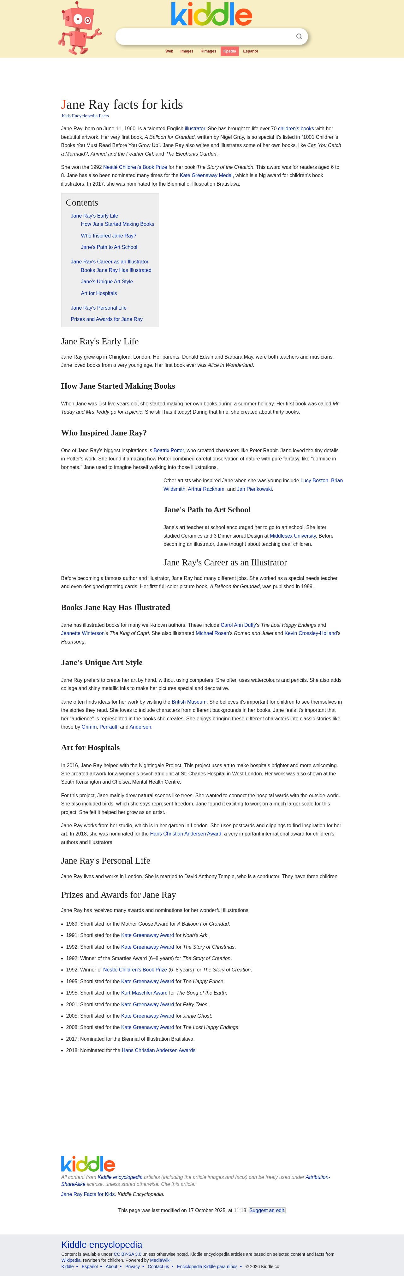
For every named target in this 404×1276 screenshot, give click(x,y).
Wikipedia (71, 1260)
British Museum (189, 702)
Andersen (141, 727)
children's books (296, 128)
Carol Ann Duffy (238, 625)
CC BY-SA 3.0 (127, 1254)
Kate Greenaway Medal (206, 175)
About (111, 1266)
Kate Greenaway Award (147, 935)
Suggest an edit (266, 1210)
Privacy (132, 1266)
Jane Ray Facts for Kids (88, 1194)
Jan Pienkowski (254, 489)
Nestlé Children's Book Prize (135, 167)
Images (187, 51)
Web (169, 51)
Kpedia (229, 51)
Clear (286, 36)
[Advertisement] (201, 76)
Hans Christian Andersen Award (186, 833)
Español (250, 51)
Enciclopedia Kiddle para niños (207, 1266)
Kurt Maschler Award (144, 993)
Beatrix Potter (169, 450)
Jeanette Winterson (83, 633)
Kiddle (68, 1266)
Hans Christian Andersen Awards (159, 1050)
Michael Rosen (212, 633)
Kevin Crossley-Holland (310, 633)
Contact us (158, 1266)
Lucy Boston (314, 480)
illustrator (195, 128)
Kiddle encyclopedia (120, 1177)
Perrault (108, 727)
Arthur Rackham (206, 489)
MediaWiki (160, 1260)
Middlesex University (293, 536)
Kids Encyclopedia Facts (85, 115)
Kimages (208, 51)
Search (299, 36)
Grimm (89, 727)
